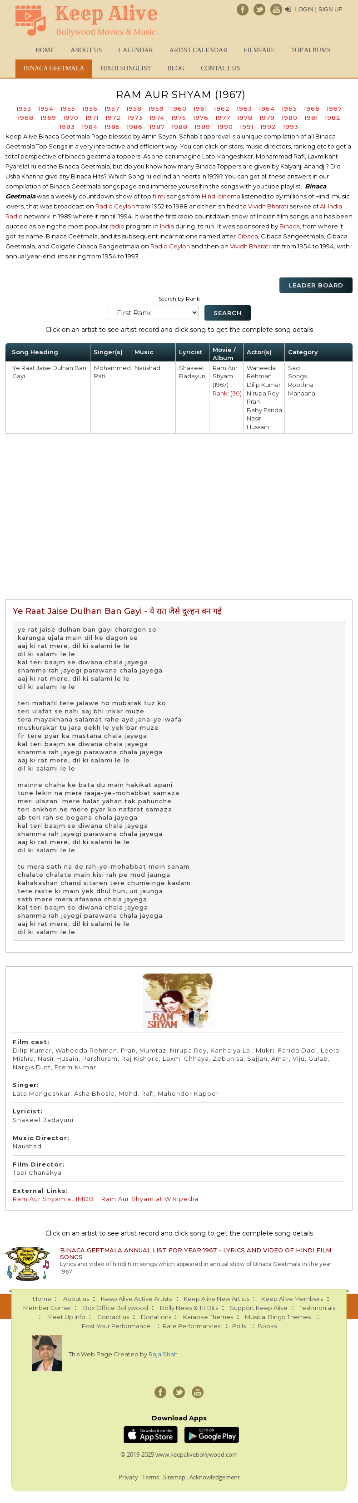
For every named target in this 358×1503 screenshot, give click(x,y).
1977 (222, 117)
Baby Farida (264, 410)
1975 (178, 117)
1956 (90, 108)
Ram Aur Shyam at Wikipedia (150, 1198)
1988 (180, 126)
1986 (135, 126)
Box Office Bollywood (115, 1307)
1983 (67, 126)
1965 (289, 108)
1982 (333, 117)
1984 (90, 126)
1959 (156, 108)
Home (44, 50)
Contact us (220, 68)
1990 (225, 126)
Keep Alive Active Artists (136, 1298)
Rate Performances (191, 1326)
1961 (200, 108)
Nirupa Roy (263, 393)
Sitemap (174, 1477)
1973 (135, 117)
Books (267, 1326)
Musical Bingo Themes (278, 1316)
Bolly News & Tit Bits (189, 1307)
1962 (222, 108)
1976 (201, 117)
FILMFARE (259, 50)
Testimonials (317, 1307)
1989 (202, 126)
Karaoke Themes (208, 1316)
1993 (290, 126)
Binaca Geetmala (54, 68)
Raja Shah (163, 1354)
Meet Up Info (66, 1316)
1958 (134, 108)
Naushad (147, 367)
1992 (268, 126)
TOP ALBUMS (311, 50)
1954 (46, 108)
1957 (111, 108)
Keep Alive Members (292, 1298)
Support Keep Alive (259, 1307)
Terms (150, 1477)
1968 (26, 117)
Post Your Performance (116, 1326)
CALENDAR (136, 50)
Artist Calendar (198, 50)
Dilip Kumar (264, 384)
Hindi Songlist (125, 68)
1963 (244, 108)
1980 (290, 117)
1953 (23, 108)
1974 (156, 117)
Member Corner (47, 1307)
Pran (253, 401)
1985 (112, 126)
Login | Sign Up (319, 9)
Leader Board (315, 285)
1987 (157, 126)
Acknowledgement (214, 1477)
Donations (156, 1316)
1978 (245, 117)
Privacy (128, 1477)
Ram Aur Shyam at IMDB (53, 1198)
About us (86, 50)
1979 (267, 117)
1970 (71, 117)
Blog (175, 68)
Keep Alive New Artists (216, 1298)
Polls (239, 1326)
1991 (247, 126)
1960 (179, 108)
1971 (92, 117)
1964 (267, 108)
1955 (67, 108)
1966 (312, 108)
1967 (334, 108)
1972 (113, 117)
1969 (48, 117)
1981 (311, 117)
